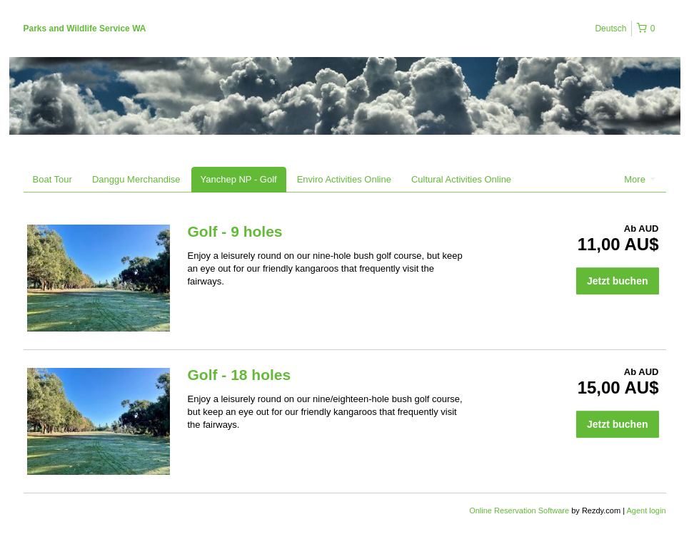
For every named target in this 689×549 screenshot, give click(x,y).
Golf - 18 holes (239, 374)
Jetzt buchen (617, 281)
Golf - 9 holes (235, 231)
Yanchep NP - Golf (239, 179)
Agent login (645, 510)
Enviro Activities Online (344, 179)
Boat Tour (52, 179)
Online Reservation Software (519, 510)
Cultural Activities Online (461, 179)
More (639, 179)
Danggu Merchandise (136, 179)
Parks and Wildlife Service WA (85, 29)
